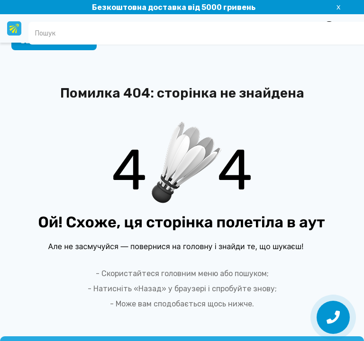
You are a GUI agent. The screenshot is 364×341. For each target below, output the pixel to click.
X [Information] (338, 7)
